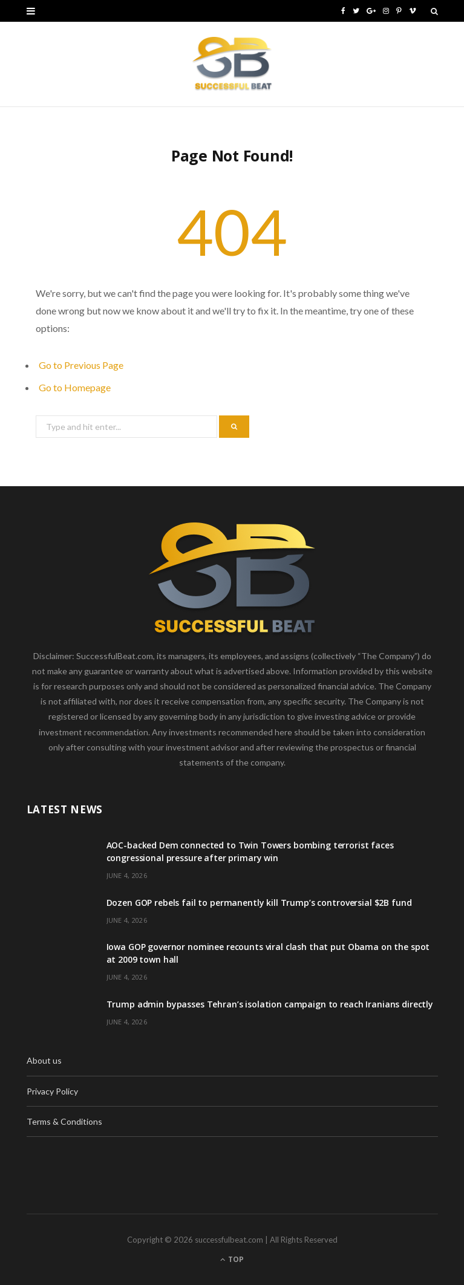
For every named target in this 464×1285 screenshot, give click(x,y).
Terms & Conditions (64, 1121)
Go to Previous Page (81, 365)
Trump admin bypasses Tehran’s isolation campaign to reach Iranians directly (270, 1004)
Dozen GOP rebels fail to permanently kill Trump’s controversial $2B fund (259, 902)
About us (44, 1060)
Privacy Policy (52, 1091)
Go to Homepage (75, 387)
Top (232, 1259)
